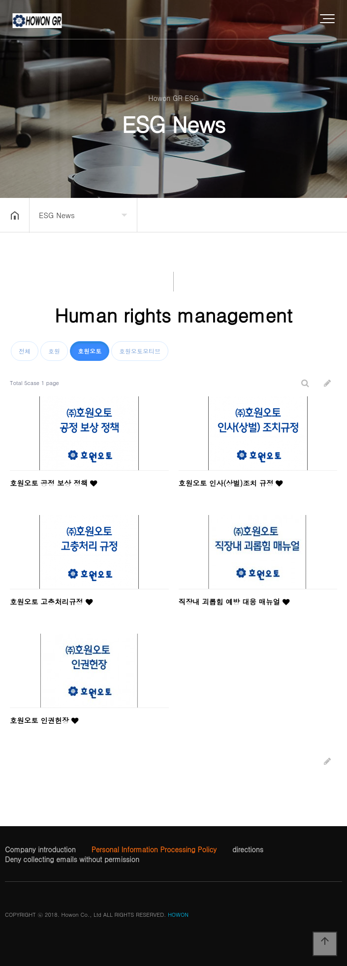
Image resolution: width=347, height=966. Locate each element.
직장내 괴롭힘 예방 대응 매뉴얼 (234, 602)
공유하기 (324, 214)
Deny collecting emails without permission (72, 859)
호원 (54, 351)
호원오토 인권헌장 (44, 720)
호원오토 (89, 351)
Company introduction (40, 849)
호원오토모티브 (139, 351)
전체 (25, 351)
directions (247, 849)
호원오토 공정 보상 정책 (53, 483)
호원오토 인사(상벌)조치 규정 (231, 483)
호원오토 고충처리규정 (51, 602)
